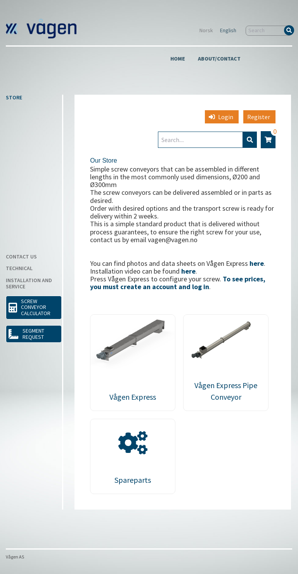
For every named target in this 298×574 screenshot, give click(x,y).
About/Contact (219, 59)
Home (177, 59)
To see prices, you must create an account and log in (177, 282)
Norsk (206, 31)
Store (14, 98)
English (228, 31)
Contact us (21, 257)
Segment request (26, 333)
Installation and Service (29, 283)
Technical (19, 268)
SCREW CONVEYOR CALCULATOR (29, 307)
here (256, 263)
